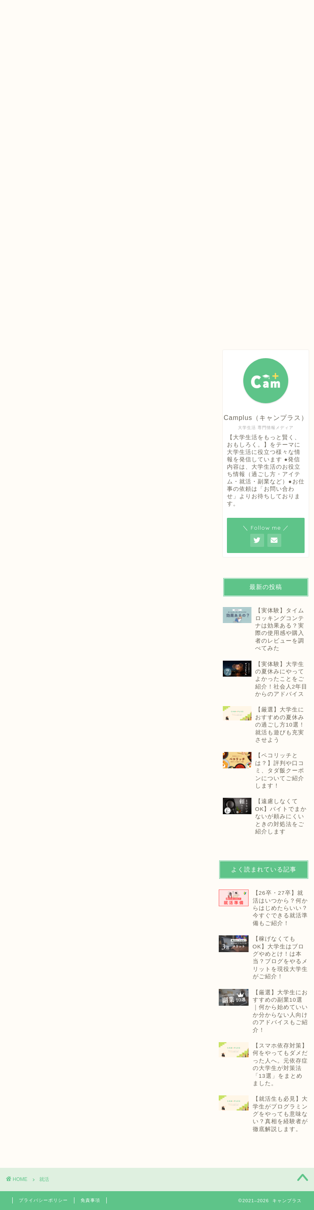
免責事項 (90, 1200)
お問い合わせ (220, 10)
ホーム (50, 10)
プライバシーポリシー (43, 1200)
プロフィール (135, 10)
